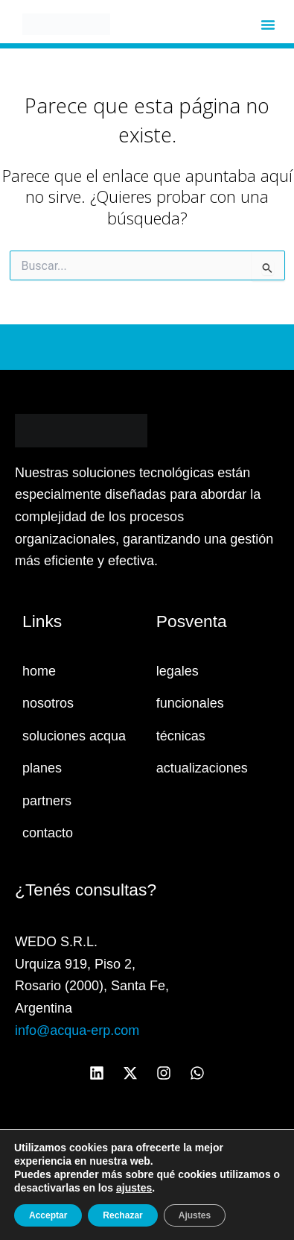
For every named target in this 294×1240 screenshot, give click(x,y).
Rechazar (122, 1215)
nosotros (48, 703)
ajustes (134, 1188)
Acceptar (48, 1215)
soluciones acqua (74, 735)
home (39, 671)
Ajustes (195, 1215)
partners (46, 800)
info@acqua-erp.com (77, 1030)
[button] (268, 24)
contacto (47, 832)
